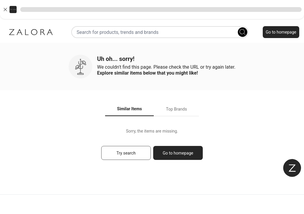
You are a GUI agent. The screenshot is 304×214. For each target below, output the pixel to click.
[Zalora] (31, 32)
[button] (152, 9)
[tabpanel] (152, 147)
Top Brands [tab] (176, 109)
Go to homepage (281, 32)
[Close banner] (5, 9)
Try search (126, 153)
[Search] (242, 32)
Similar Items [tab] (129, 108)
